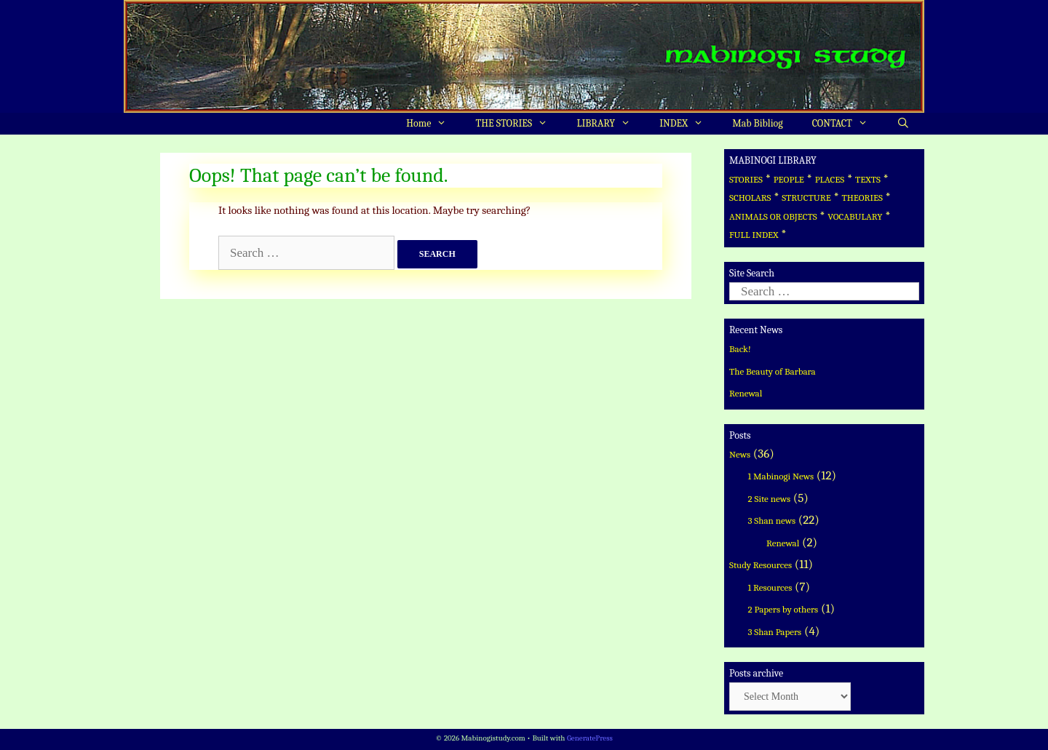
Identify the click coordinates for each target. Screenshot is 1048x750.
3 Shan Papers (775, 631)
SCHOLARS (750, 197)
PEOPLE (789, 179)
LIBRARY (610, 124)
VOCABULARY (854, 216)
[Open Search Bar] (903, 124)
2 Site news (769, 498)
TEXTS (868, 179)
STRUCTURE (806, 197)
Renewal (745, 393)
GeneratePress (590, 738)
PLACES (830, 179)
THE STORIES (519, 124)
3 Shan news (772, 520)
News (739, 454)
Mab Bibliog (757, 123)
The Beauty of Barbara (772, 371)
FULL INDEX (753, 234)
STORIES (746, 179)
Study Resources (760, 564)
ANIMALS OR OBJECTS (773, 216)
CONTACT (847, 124)
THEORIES (861, 197)
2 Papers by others (783, 609)
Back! (740, 348)
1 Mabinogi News (781, 476)
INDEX (688, 124)
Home (433, 124)
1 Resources (770, 587)
